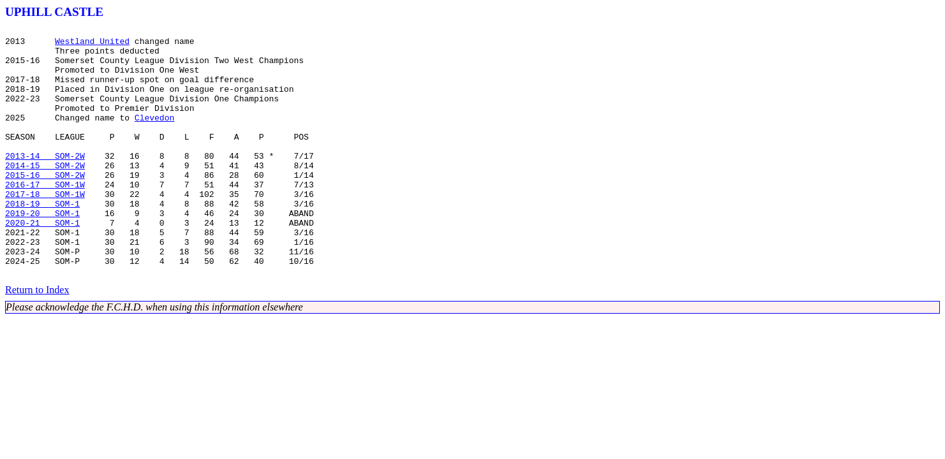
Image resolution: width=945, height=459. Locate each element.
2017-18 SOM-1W (45, 228)
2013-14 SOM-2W (45, 182)
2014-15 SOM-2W (45, 194)
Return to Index (37, 339)
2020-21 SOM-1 (42, 262)
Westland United (92, 44)
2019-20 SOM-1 (42, 251)
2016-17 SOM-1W (45, 216)
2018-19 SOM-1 (42, 239)
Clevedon (154, 136)
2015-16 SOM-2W (45, 205)
